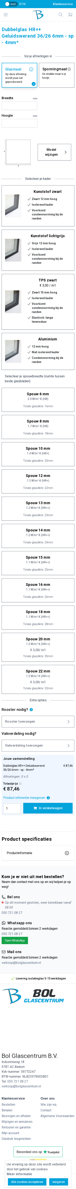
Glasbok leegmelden (16, 1139)
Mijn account (10, 1133)
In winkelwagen (48, 808)
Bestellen (8, 1104)
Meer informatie (19, 1174)
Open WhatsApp (15, 940)
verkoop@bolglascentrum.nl (21, 963)
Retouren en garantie (16, 1127)
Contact (46, 1110)
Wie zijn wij (48, 1104)
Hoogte (19, 116)
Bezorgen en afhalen (16, 1116)
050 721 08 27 (12, 913)
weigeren (58, 1182)
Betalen (7, 1110)
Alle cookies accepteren (27, 1182)
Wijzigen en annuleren (17, 1122)
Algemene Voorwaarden (57, 1116)
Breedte (19, 98)
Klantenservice (63, 4)
